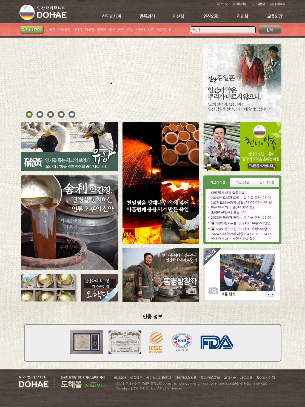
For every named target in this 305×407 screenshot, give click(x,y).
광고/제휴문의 (210, 378)
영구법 (89, 29)
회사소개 (120, 378)
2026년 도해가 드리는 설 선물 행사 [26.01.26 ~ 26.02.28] (253, 198)
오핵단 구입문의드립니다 (228, 212)
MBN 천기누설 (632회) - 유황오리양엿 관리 (247, 223)
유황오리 (64, 29)
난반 (121, 29)
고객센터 (230, 378)
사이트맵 (246, 378)
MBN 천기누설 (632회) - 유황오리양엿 (243, 229)
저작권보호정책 (185, 378)
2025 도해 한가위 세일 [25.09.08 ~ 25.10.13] (245, 202)
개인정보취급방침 (158, 378)
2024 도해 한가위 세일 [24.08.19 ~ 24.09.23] (245, 234)
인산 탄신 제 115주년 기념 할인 (233, 239)
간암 (151, 29)
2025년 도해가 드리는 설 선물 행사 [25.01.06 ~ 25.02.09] (253, 217)
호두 (130, 29)
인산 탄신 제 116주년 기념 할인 (233, 207)
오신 (112, 29)
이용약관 (136, 378)
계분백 (161, 29)
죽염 (52, 29)
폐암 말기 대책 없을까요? (228, 193)
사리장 (77, 29)
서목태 (140, 29)
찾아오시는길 (265, 378)
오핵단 (101, 29)
